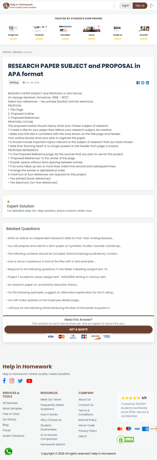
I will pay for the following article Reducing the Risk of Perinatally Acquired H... (59, 308)
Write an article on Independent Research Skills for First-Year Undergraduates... (61, 238)
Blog (5, 425)
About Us (84, 399)
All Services (10, 403)
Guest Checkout (13, 436)
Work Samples (12, 408)
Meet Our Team (51, 399)
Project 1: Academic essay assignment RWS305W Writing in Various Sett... (57, 277)
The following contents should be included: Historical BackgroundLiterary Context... (63, 254)
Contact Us (86, 405)
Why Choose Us (51, 420)
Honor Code (86, 425)
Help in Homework (27, 366)
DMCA (82, 436)
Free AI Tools (11, 414)
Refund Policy (87, 420)
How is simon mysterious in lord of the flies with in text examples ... (52, 261)
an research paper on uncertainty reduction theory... (43, 285)
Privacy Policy (87, 431)
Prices (7, 430)
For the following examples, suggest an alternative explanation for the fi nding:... (61, 292)
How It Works (49, 414)
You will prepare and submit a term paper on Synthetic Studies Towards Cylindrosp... (65, 246)
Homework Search (53, 444)
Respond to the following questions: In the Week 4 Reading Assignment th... (58, 269)
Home (7, 52)
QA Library (9, 419)
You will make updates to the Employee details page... (44, 300)
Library (17, 52)
